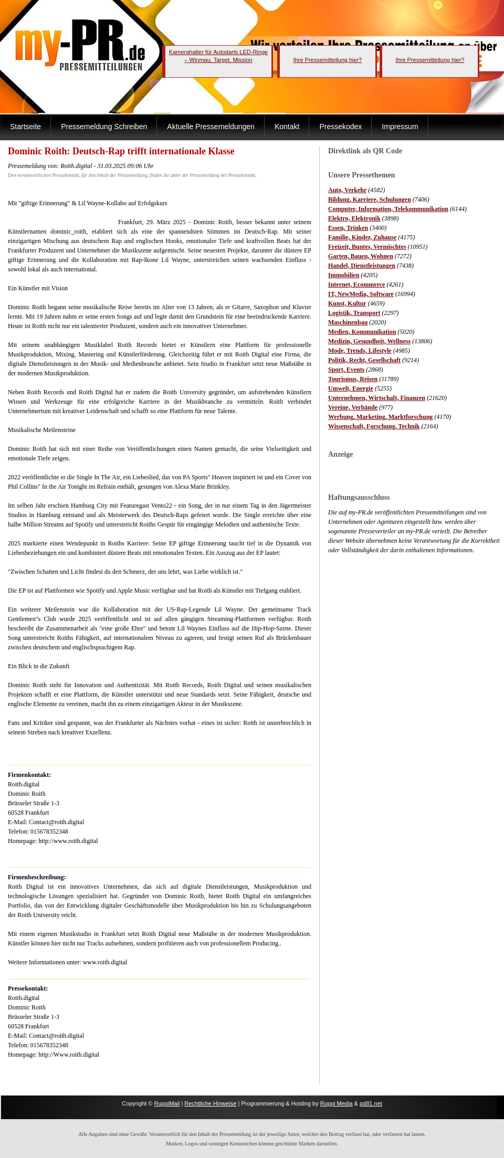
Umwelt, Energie (350, 388)
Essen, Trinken (348, 227)
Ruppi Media (336, 1103)
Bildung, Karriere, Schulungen (369, 199)
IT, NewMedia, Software (361, 294)
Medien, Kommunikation (362, 331)
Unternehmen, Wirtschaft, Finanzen (376, 398)
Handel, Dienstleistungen (361, 265)
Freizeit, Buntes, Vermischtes (367, 246)
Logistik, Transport (354, 313)
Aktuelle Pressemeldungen (211, 126)
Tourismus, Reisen (352, 379)
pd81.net (371, 1103)
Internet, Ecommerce (356, 284)
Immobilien (343, 275)
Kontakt (287, 126)
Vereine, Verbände (352, 407)
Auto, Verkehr (347, 190)
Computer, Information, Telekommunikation (388, 209)
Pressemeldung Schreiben (104, 126)
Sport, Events (346, 369)
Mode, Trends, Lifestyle (360, 350)
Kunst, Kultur (347, 303)
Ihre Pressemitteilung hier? (327, 60)
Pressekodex (340, 126)
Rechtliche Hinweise (210, 1103)
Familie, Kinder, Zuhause (362, 237)
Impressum (400, 126)
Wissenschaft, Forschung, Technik (374, 426)
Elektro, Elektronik (354, 218)
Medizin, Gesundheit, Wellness (369, 341)
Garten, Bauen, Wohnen (360, 256)
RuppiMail (167, 1103)
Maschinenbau (348, 322)
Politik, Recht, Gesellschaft (364, 360)
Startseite (25, 126)
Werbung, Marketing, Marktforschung (380, 416)
